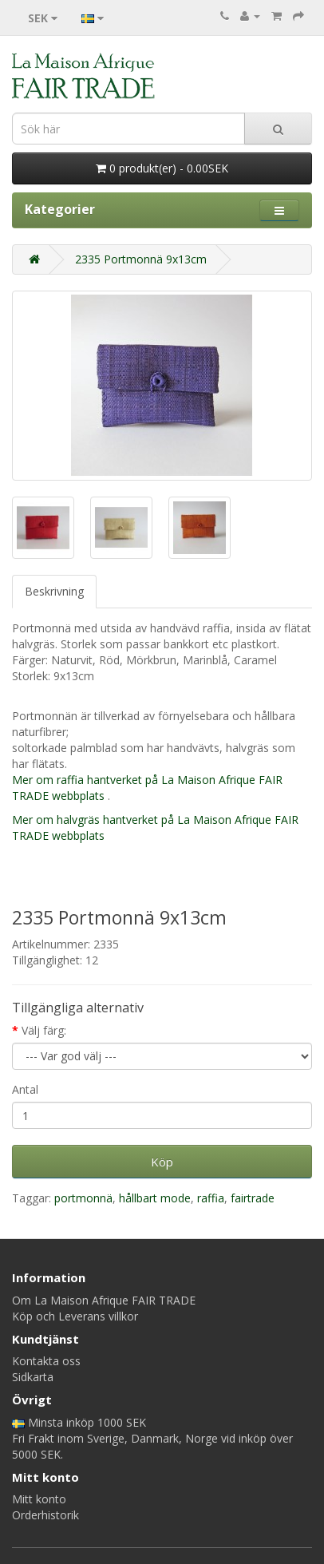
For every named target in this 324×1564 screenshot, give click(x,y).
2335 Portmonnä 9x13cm (141, 259)
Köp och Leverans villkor (75, 1316)
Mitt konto (39, 1499)
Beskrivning (54, 591)
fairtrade (253, 1198)
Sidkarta (32, 1376)
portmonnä (83, 1198)
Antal (25, 1089)
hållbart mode (155, 1198)
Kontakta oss (46, 1360)
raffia (210, 1198)
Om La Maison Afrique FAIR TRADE (104, 1300)
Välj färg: (44, 1030)
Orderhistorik (45, 1514)
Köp (162, 1162)
